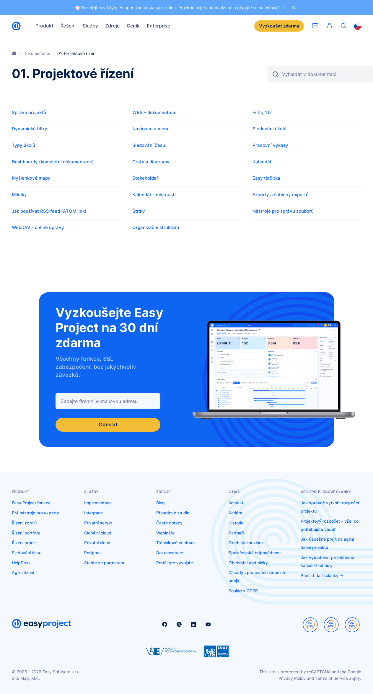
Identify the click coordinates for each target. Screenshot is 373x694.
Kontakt (236, 503)
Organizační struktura (155, 227)
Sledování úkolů (269, 128)
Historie (236, 522)
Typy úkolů (23, 145)
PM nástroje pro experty (35, 513)
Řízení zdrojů (24, 522)
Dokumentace (169, 552)
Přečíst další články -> (322, 575)
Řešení (68, 26)
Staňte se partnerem (104, 562)
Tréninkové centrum (175, 542)
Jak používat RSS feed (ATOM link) (49, 211)
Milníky (19, 194)
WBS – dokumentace (154, 112)
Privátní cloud (97, 542)
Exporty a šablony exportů (281, 194)
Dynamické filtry (29, 128)
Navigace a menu (151, 128)
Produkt (44, 26)
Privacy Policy (292, 678)
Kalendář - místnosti (154, 194)
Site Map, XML (26, 678)
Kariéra (235, 513)
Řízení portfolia (26, 532)
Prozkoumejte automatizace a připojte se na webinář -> (231, 7)
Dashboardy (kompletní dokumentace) (53, 162)
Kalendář (262, 162)
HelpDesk (21, 562)
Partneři (236, 532)
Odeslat (108, 425)
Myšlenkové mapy (31, 178)
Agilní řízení (23, 572)
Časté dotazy (169, 522)
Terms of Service (331, 678)
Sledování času (148, 145)
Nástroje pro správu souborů (283, 211)
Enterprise (158, 26)
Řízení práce (24, 542)
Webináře (165, 532)
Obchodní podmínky (248, 562)
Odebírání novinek (246, 542)
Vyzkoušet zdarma (279, 26)
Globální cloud (97, 532)
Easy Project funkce (31, 503)
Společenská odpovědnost (255, 552)
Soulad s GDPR (243, 590)
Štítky (138, 211)
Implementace (98, 503)
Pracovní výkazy (270, 145)
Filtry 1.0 (262, 112)
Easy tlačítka (266, 178)
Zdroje (112, 26)
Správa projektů (29, 112)
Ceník (133, 26)
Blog (160, 503)
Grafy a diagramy (151, 162)
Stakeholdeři (145, 178)
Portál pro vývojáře (174, 562)
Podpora (92, 552)
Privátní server (98, 522)
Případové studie (172, 513)
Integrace (93, 513)
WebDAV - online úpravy (38, 227)
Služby (90, 26)
